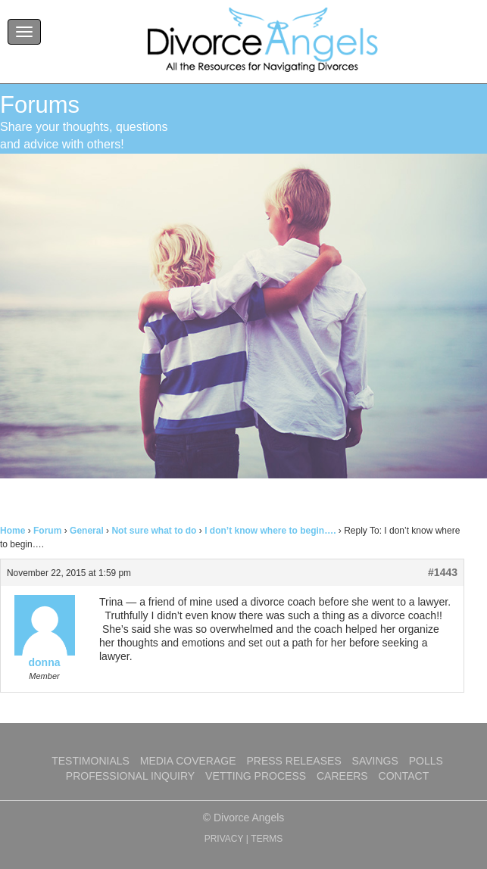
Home (12, 530)
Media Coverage (188, 761)
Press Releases (293, 761)
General (87, 530)
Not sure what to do (153, 530)
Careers (342, 776)
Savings (375, 761)
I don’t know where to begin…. (270, 530)
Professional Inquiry (130, 776)
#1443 (442, 572)
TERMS (267, 838)
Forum (47, 530)
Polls (426, 761)
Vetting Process (255, 776)
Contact (404, 776)
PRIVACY (224, 838)
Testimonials (91, 761)
